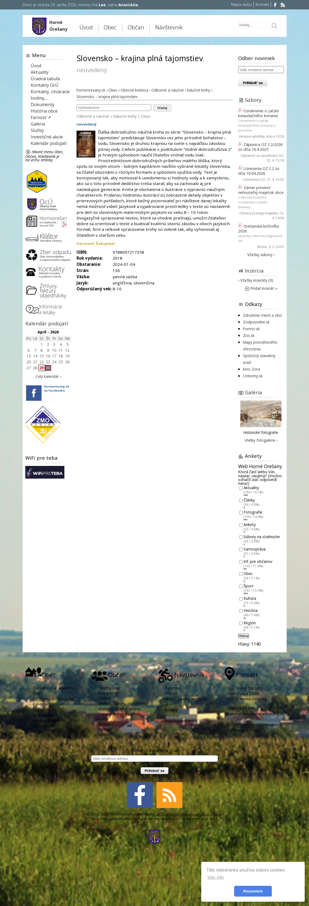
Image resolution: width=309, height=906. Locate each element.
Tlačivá (105, 698)
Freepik (117, 819)
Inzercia (254, 270)
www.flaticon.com (173, 819)
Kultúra (250, 598)
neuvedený (86, 124)
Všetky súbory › (261, 254)
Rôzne (262, 247)
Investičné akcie (47, 137)
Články (249, 500)
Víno (168, 704)
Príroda (171, 693)
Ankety (250, 524)
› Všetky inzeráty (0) (255, 280)
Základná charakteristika (54, 688)
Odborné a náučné (93, 116)
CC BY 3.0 (211, 819)
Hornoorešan (44, 726)
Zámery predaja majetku (258, 213)
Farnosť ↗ (41, 117)
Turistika (172, 688)
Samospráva (255, 549)
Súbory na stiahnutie (262, 536)
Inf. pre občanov (258, 561)
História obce (44, 111)
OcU (160, 814)
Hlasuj (244, 636)
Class (145, 116)
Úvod (86, 27)
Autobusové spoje (181, 720)
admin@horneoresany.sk (185, 814)
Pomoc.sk (251, 328)
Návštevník (169, 27)
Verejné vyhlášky (252, 136)
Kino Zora (251, 369)
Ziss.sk (249, 335)
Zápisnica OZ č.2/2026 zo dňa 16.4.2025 (260, 147)
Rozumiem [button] (253, 891)
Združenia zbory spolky (53, 698)
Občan (136, 27)
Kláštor (104, 734)
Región (250, 622)
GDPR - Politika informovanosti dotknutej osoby (254, 727)
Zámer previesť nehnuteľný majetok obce (261, 190)
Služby (37, 130)
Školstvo (106, 724)
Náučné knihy (125, 116)
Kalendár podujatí (49, 143)
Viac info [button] (215, 877)
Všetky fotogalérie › (261, 440)
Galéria (38, 124)
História (251, 610)
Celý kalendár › (48, 376)
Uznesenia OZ (254, 179)
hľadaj (162, 108)
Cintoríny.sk (253, 375)
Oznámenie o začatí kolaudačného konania (258, 113)
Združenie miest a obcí (262, 315)
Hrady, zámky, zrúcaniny (186, 698)
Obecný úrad (109, 688)
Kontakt (262, 4)
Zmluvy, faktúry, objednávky (123, 703)
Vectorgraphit (133, 819)
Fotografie (253, 512)
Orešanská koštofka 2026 (258, 229)
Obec (110, 27)
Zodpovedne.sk (256, 322)
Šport (249, 585)
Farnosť (105, 729)
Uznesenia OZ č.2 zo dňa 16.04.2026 (258, 171)
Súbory (253, 99)
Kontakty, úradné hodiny (119, 708)
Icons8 (148, 819)
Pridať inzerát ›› (261, 288)
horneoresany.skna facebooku (56, 388)
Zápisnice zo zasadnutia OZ (261, 155)
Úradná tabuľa (45, 79)
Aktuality (39, 72)
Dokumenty (42, 104)
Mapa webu (241, 4)
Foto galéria (43, 715)
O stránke (213, 814)
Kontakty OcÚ (44, 85)
